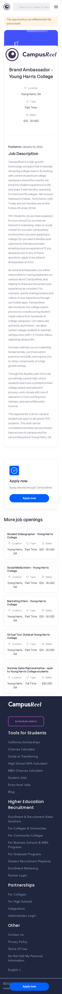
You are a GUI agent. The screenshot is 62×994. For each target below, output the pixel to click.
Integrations (16, 908)
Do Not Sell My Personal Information (25, 958)
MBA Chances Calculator (25, 770)
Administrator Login (22, 915)
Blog (11, 792)
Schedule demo (26, 721)
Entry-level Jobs (19, 785)
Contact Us (16, 934)
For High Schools (20, 901)
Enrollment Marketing (23, 868)
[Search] (31, 7)
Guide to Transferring (23, 756)
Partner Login (17, 875)
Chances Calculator (21, 749)
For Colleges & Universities (27, 828)
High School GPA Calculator (28, 763)
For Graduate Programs (24, 854)
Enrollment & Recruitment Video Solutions (30, 819)
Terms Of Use (17, 949)
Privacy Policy (17, 942)
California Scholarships (24, 742)
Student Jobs (17, 777)
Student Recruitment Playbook (29, 861)
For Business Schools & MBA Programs (28, 845)
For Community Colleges (25, 835)
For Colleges (17, 894)
